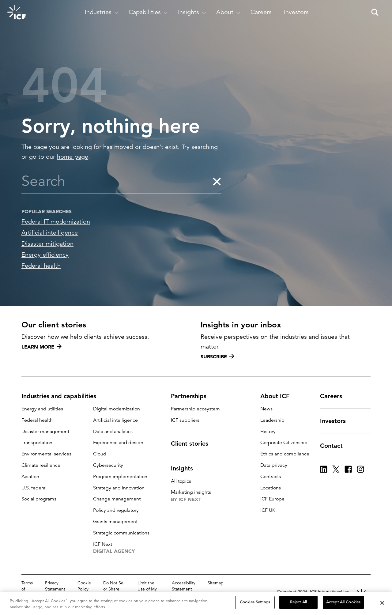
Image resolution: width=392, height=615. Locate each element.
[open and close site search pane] (375, 12)
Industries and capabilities (62, 396)
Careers (334, 396)
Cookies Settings (255, 602)
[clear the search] (216, 181)
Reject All (298, 602)
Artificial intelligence (49, 232)
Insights (185, 468)
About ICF (278, 396)
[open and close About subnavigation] (228, 12)
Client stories (193, 443)
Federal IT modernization (55, 221)
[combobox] (116, 181)
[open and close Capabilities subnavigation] (148, 12)
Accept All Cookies (343, 602)
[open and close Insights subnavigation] (192, 12)
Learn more (41, 346)
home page (72, 156)
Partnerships (192, 396)
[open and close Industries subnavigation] (102, 12)
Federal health (41, 266)
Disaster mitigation (47, 243)
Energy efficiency (45, 254)
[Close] (382, 603)
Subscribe (217, 356)
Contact (335, 446)
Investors (336, 421)
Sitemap (216, 583)
